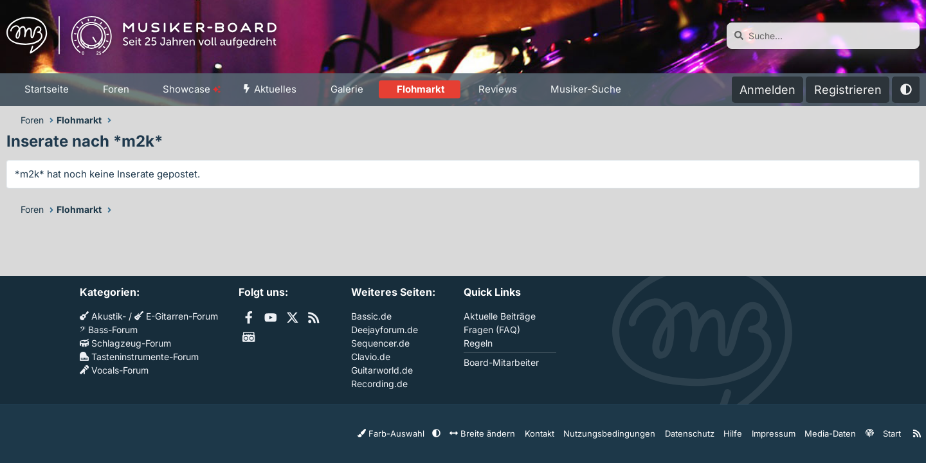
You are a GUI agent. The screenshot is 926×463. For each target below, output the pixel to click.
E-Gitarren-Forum (176, 316)
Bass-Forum (109, 329)
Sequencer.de (380, 343)
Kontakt (559, 433)
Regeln (478, 343)
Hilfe (736, 433)
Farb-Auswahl (423, 433)
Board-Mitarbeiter (501, 362)
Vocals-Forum (114, 370)
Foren (116, 89)
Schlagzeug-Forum (125, 343)
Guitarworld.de (382, 370)
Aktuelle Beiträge (500, 316)
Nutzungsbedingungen (623, 433)
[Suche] (823, 36)
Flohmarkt (421, 89)
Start (886, 433)
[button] (77, 89)
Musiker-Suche (585, 89)
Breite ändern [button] (506, 433)
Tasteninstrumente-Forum (139, 356)
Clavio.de (370, 356)
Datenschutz (696, 433)
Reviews (497, 89)
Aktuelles (275, 89)
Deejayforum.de (384, 329)
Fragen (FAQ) (492, 329)
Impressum (774, 433)
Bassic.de (371, 316)
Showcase (192, 89)
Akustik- (103, 316)
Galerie (347, 89)
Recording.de (379, 383)
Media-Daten (827, 433)
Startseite (46, 89)
